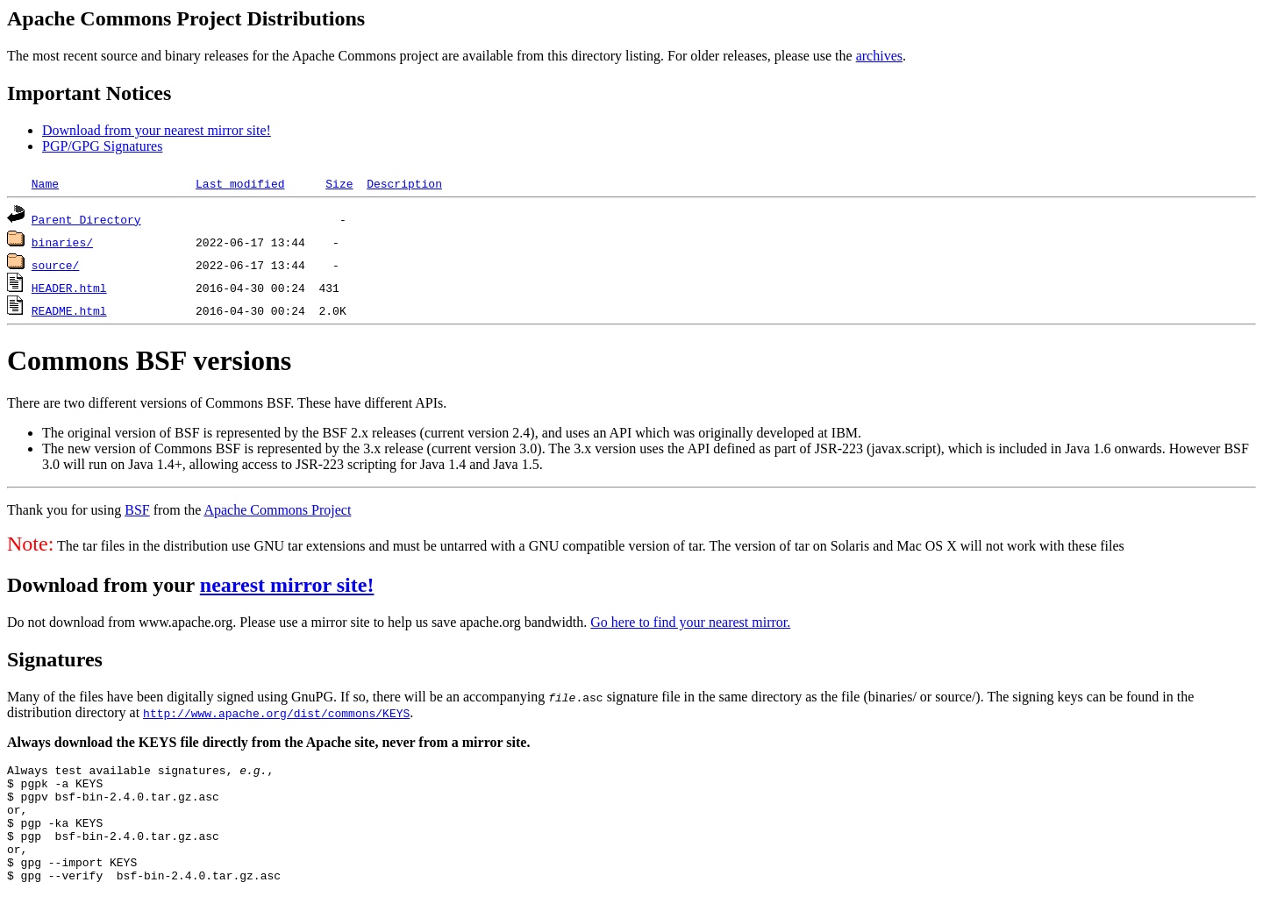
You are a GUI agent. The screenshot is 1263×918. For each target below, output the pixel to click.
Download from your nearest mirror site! (156, 130)
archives (879, 55)
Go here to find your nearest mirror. (690, 622)
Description (404, 183)
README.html (69, 310)
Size (339, 183)
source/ (56, 265)
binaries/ (62, 242)
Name (45, 183)
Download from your (103, 584)
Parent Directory (86, 219)
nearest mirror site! (287, 584)
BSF (137, 509)
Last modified (240, 183)
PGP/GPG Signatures (102, 146)
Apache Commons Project (277, 509)
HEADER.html (69, 287)
